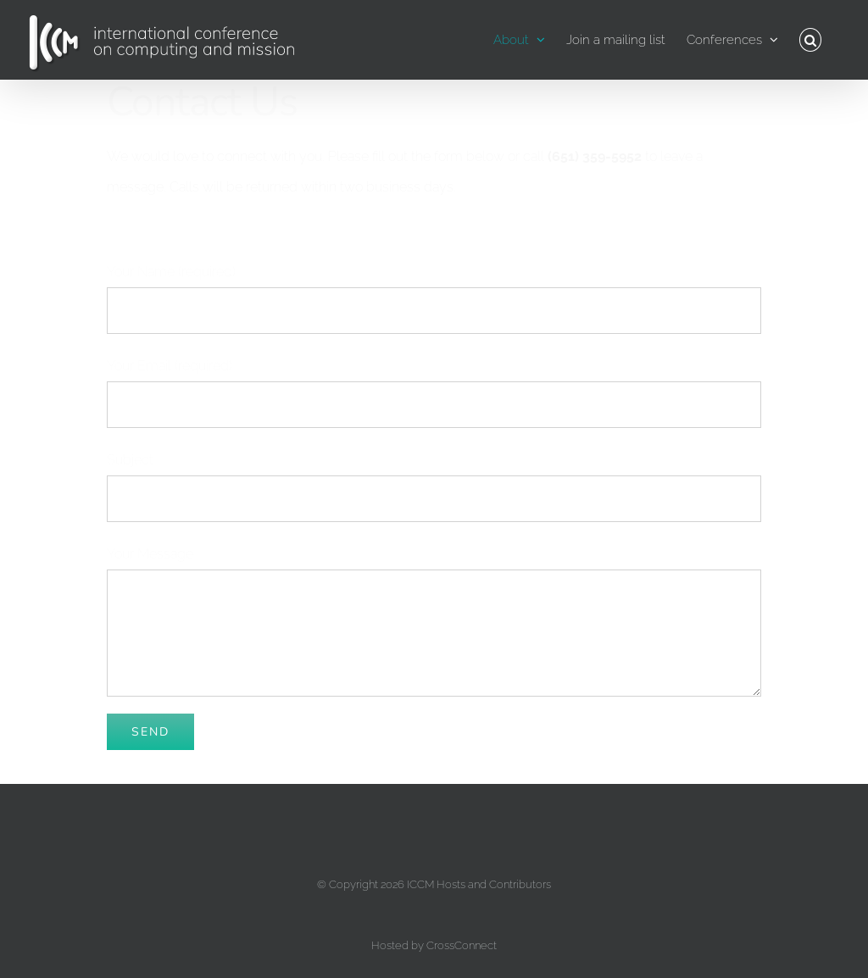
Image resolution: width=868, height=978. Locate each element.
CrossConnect (461, 945)
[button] (810, 40)
